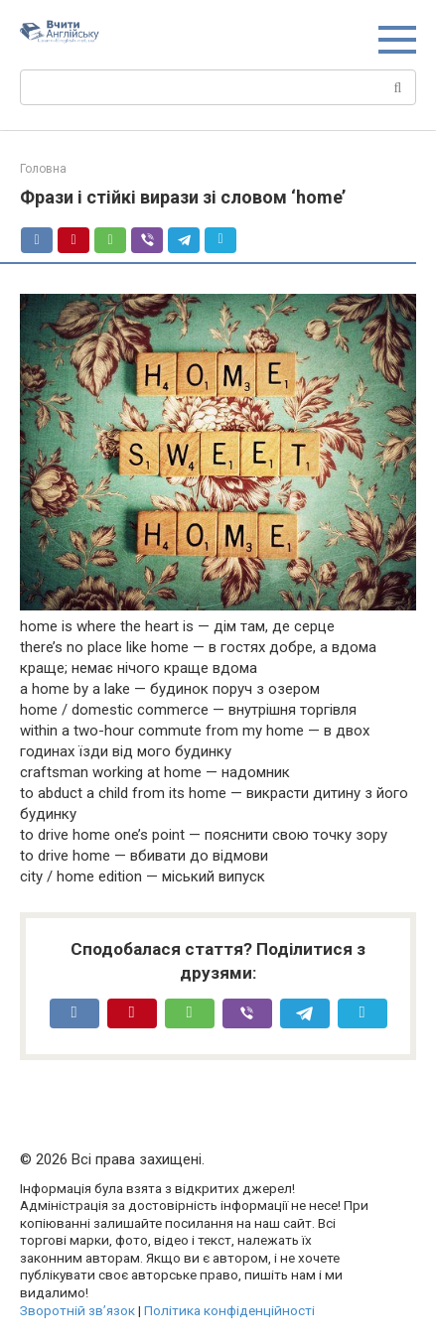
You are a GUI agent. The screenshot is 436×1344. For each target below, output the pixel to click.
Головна (43, 169)
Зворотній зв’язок (77, 1310)
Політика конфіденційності (229, 1310)
